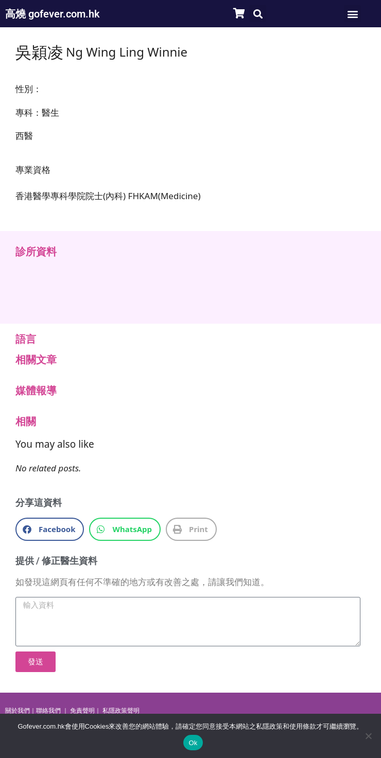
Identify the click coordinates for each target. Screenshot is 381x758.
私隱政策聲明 (121, 710)
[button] (257, 13)
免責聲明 (82, 710)
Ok (192, 743)
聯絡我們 (48, 710)
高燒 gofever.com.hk (52, 14)
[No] (368, 736)
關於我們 (17, 710)
